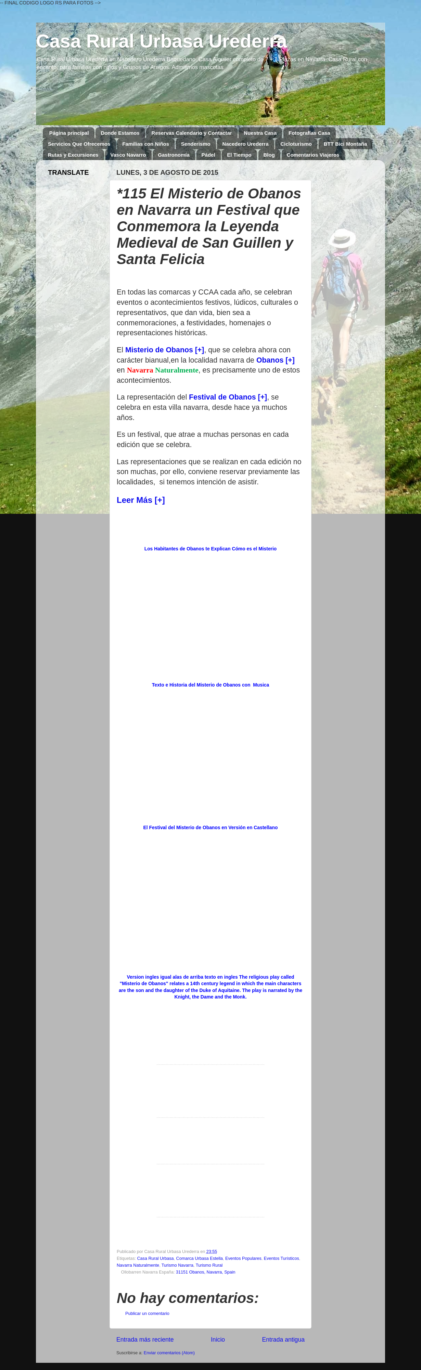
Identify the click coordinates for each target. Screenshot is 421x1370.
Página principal (69, 133)
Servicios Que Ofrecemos (79, 144)
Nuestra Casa (260, 133)
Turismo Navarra (177, 1265)
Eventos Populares (243, 1258)
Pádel (208, 155)
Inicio (218, 1339)
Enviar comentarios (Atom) (169, 1353)
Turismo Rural (209, 1265)
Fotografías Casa (309, 133)
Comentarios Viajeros (313, 155)
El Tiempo (239, 155)
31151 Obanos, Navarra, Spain (205, 1272)
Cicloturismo (296, 144)
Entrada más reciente (145, 1339)
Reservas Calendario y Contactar (191, 133)
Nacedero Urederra (245, 144)
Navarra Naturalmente (138, 1265)
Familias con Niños (145, 144)
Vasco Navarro (128, 155)
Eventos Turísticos (281, 1258)
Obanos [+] (275, 360)
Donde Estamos (120, 133)
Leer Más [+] (141, 500)
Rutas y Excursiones (73, 155)
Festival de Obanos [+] (228, 397)
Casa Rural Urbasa (155, 1258)
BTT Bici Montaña (345, 144)
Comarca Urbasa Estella (199, 1258)
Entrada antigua (283, 1339)
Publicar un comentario (147, 1313)
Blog (269, 155)
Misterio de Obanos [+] (164, 350)
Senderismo (195, 144)
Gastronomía (174, 155)
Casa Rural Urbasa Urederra (161, 41)
